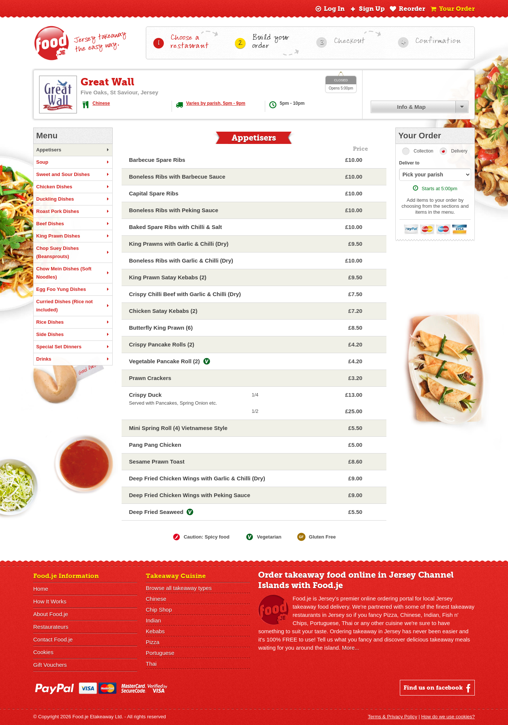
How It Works (49, 601)
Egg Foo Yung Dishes (73, 289)
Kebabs (155, 631)
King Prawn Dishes (73, 236)
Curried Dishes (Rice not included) (73, 306)
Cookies (43, 652)
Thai (151, 663)
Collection (423, 151)
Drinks (73, 359)
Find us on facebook (438, 688)
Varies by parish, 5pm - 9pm (215, 103)
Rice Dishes (73, 322)
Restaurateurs (50, 627)
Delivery (459, 151)
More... (351, 647)
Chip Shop (159, 609)
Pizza (153, 642)
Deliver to (409, 163)
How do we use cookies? (448, 716)
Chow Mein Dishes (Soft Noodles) (73, 273)
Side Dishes (73, 335)
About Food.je (50, 614)
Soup (73, 162)
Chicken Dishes (73, 187)
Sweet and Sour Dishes (73, 175)
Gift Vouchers (50, 665)
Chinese (101, 103)
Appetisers (73, 150)
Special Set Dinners (73, 347)
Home (40, 589)
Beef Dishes (73, 224)
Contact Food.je (53, 639)
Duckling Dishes (73, 199)
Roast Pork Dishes (73, 211)
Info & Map (411, 107)
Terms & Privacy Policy (392, 716)
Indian (153, 620)
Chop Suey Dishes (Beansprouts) (73, 252)
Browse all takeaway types (179, 588)
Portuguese (160, 653)
